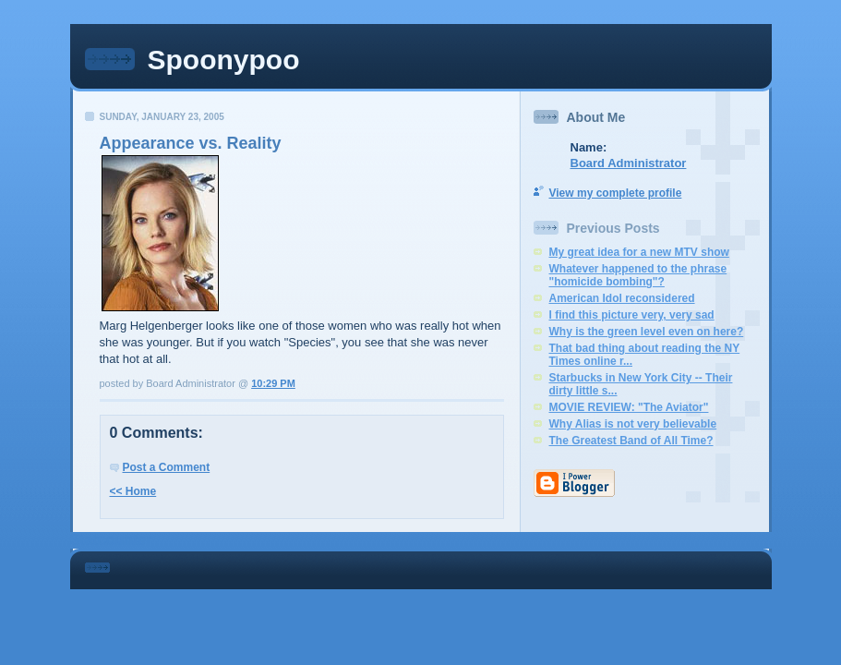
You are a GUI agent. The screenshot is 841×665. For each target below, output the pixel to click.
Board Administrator (629, 163)
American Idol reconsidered (622, 298)
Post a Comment (166, 467)
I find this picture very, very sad (632, 314)
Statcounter (111, 540)
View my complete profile (615, 193)
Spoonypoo (224, 59)
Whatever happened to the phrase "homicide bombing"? (638, 275)
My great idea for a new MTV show (639, 252)
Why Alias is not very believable (633, 423)
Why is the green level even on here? (646, 331)
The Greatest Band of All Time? (631, 440)
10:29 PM (273, 383)
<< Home (133, 491)
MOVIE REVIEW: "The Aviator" (629, 407)
